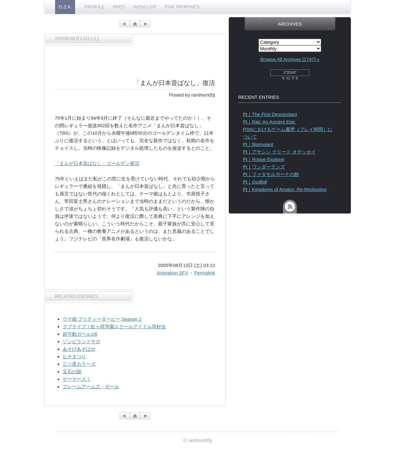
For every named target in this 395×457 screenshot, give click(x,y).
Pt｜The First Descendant (270, 114)
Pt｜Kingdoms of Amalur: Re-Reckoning (284, 189)
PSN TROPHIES (182, 6)
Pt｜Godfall (255, 181)
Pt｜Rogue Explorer (264, 159)
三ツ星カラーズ (79, 364)
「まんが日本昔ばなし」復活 (174, 82)
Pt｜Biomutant (258, 144)
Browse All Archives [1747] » (289, 59)
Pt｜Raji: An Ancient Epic (269, 121)
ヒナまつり (74, 356)
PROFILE (95, 6)
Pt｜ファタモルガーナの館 (271, 174)
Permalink (204, 272)
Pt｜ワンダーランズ (264, 166)
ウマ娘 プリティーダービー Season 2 (102, 319)
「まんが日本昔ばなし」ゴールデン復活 (97, 163)
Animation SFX (172, 272)
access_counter (290, 74)
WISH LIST (145, 6)
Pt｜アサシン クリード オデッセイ (279, 151)
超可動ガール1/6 (80, 334)
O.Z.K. (65, 6)
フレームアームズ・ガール (91, 386)
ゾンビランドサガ (81, 341)
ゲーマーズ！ (77, 379)
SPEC (119, 6)
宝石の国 (72, 371)
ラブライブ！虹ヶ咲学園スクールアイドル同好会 (114, 326)
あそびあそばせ (79, 349)
